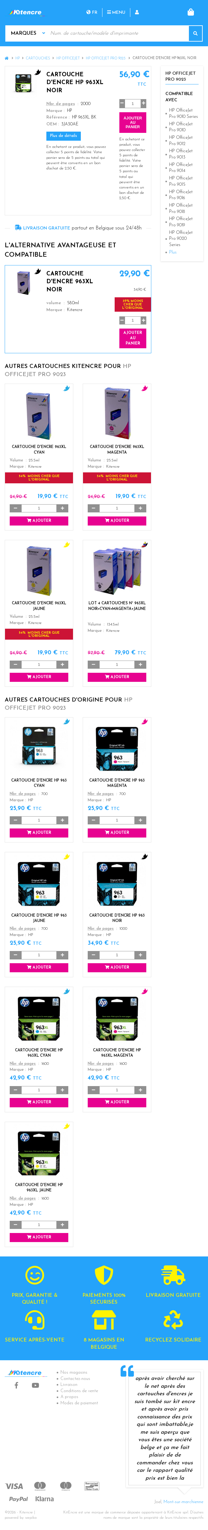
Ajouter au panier (132, 122)
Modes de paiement (79, 1403)
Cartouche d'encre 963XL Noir (69, 282)
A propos (69, 1397)
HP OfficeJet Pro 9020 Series (181, 238)
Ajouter (39, 521)
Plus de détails (63, 136)
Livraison (68, 1384)
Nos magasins (73, 1372)
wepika (31, 1518)
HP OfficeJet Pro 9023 (106, 58)
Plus (173, 252)
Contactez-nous (75, 1378)
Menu (116, 12)
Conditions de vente (79, 1391)
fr (91, 12)
